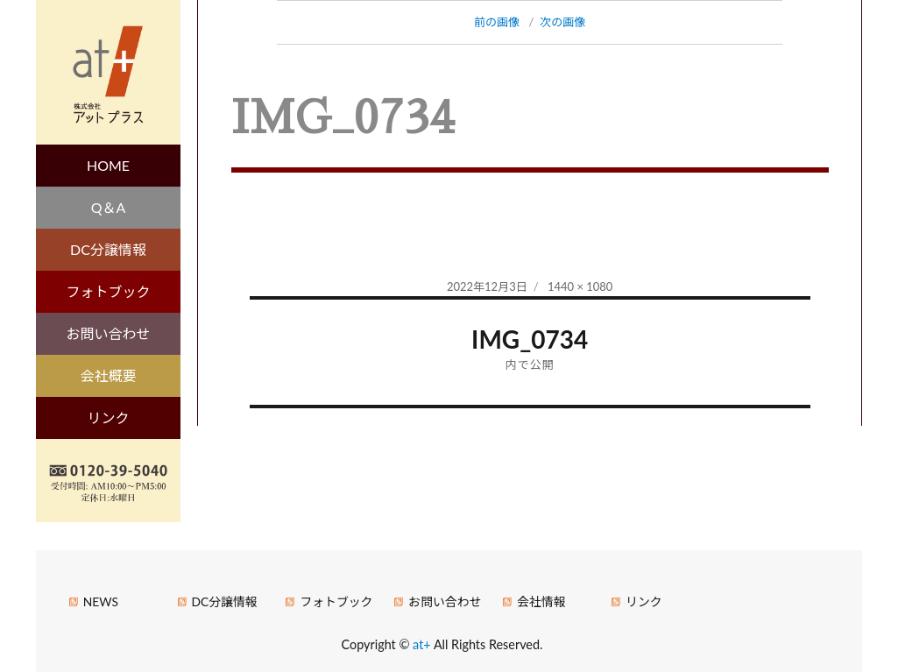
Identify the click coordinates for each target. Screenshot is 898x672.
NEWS (100, 601)
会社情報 (541, 601)
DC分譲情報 (108, 249)
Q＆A (108, 207)
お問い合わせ (109, 333)
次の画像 (562, 22)
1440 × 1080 (580, 286)
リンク (109, 417)
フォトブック (109, 291)
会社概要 (109, 375)
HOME (108, 165)
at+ (423, 644)
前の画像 (497, 22)
